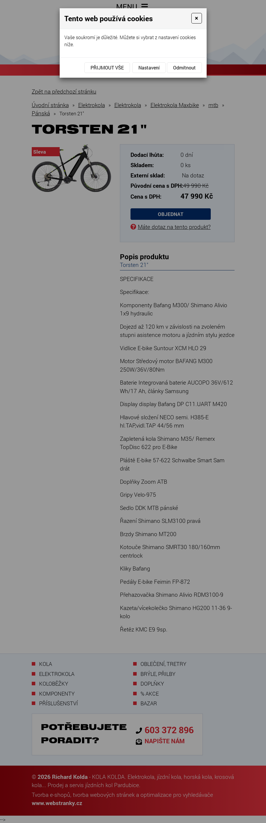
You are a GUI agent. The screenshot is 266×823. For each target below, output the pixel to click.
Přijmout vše (107, 67)
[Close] (196, 18)
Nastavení (149, 67)
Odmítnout (184, 67)
